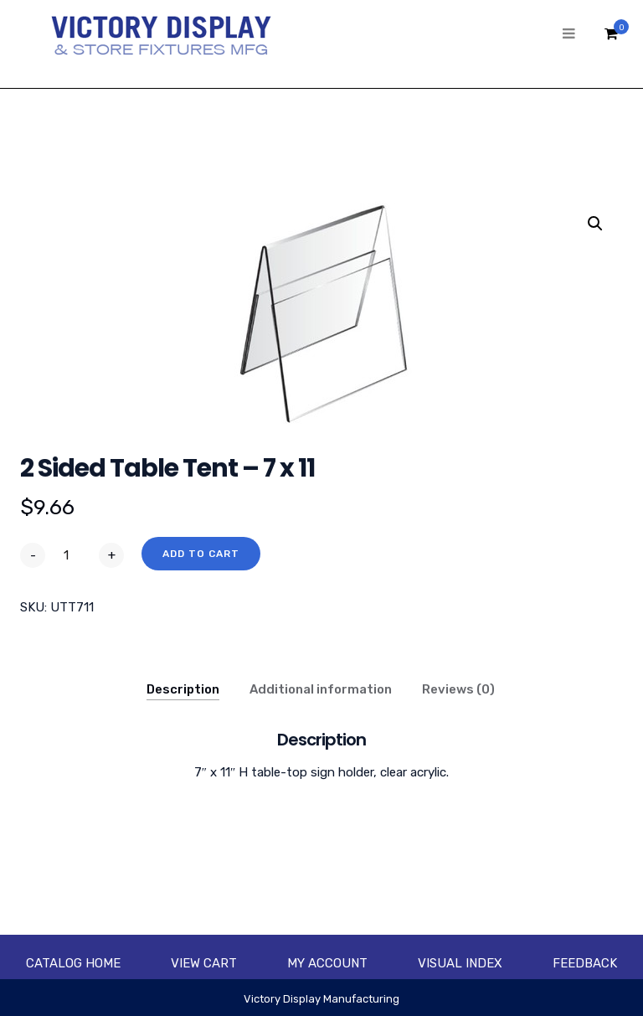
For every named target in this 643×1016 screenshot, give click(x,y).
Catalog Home (73, 963)
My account (327, 963)
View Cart (204, 963)
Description (183, 689)
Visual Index (460, 963)
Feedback (585, 963)
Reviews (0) (458, 689)
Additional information (320, 689)
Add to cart (200, 554)
